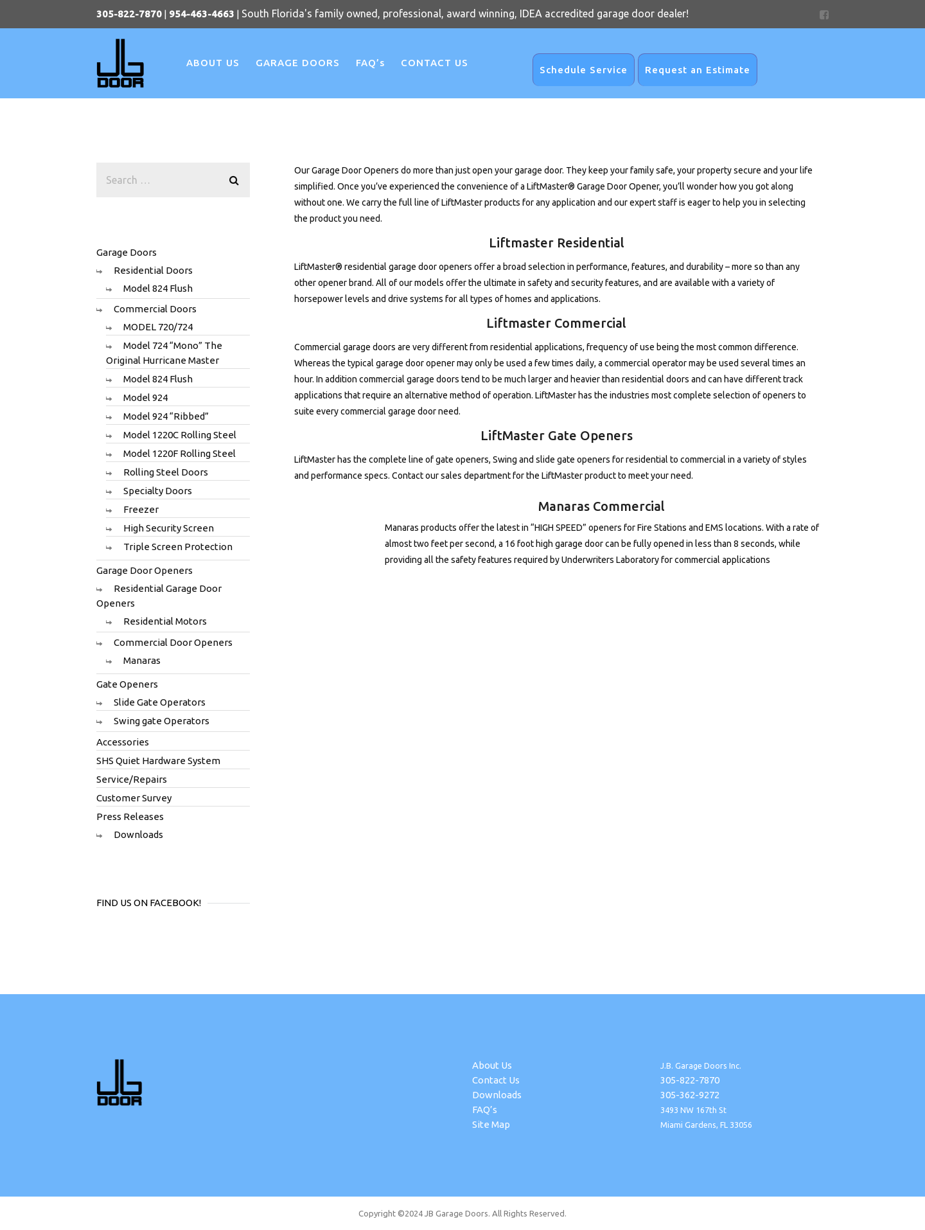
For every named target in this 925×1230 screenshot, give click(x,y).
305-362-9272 (689, 1094)
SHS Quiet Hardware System (158, 760)
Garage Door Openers (144, 570)
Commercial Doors (155, 308)
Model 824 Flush (158, 288)
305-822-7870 (689, 1079)
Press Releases (130, 816)
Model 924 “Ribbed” (166, 416)
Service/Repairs (131, 779)
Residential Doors (153, 270)
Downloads (138, 834)
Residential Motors (165, 621)
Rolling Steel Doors (165, 472)
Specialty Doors (157, 490)
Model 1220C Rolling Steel (179, 434)
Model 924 (145, 397)
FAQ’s (484, 1109)
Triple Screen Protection (178, 546)
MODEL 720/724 (158, 326)
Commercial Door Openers (173, 642)
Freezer (141, 509)
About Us (492, 1065)
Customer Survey (134, 797)
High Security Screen (168, 527)
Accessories (122, 741)
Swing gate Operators (161, 720)
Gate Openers (127, 684)
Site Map (491, 1124)
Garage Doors (126, 252)
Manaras (142, 660)
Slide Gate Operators (160, 702)
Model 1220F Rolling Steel (179, 453)
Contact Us (496, 1079)
